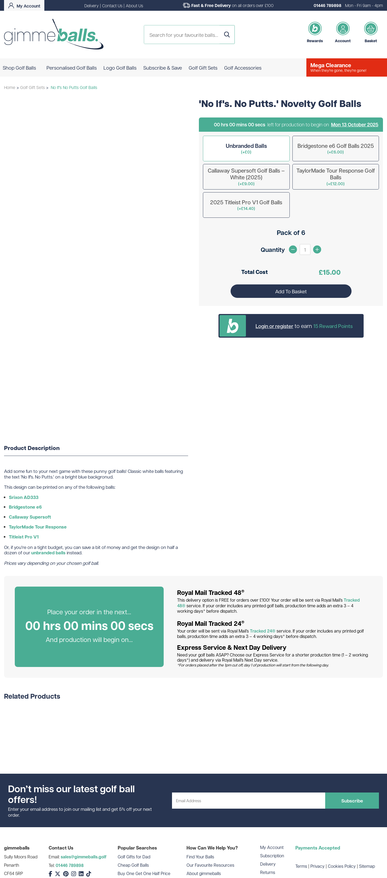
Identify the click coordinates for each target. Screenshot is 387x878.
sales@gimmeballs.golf (83, 857)
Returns (267, 872)
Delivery (91, 5)
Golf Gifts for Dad (134, 856)
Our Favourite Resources (210, 865)
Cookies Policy (342, 866)
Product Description (32, 448)
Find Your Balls (200, 856)
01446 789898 (327, 5)
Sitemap (367, 866)
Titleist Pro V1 (24, 536)
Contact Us (112, 5)
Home (9, 87)
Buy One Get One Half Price (144, 873)
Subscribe (352, 800)
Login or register (274, 325)
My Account (272, 847)
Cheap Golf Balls (133, 865)
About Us (134, 5)
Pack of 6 (291, 232)
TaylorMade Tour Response (38, 526)
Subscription (272, 855)
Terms (301, 866)
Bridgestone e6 (25, 507)
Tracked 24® (262, 631)
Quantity (273, 249)
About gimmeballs (204, 873)
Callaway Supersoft (30, 516)
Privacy (317, 866)
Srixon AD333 (23, 497)
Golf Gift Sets (32, 87)
